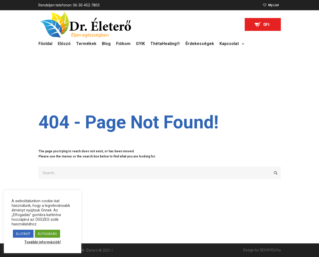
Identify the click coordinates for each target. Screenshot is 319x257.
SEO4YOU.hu (270, 250)
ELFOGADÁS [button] (47, 234)
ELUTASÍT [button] (23, 234)
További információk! (42, 242)
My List (273, 5)
